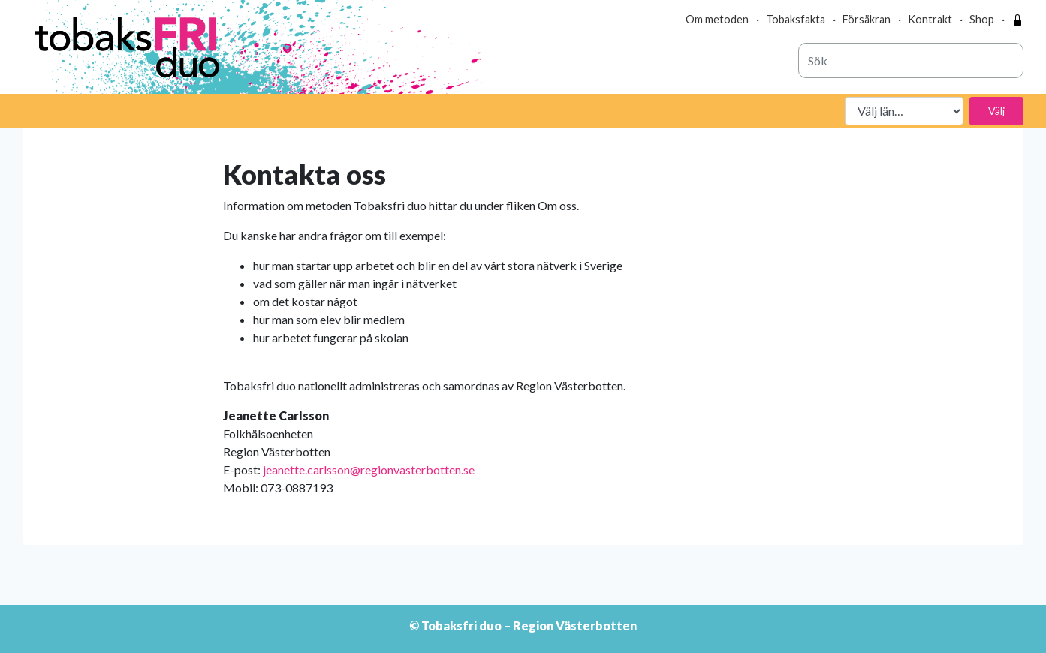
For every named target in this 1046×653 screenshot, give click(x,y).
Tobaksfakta (795, 19)
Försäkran (867, 19)
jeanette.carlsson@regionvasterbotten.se (369, 469)
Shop (981, 19)
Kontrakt (930, 19)
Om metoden (717, 19)
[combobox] (910, 60)
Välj (996, 110)
